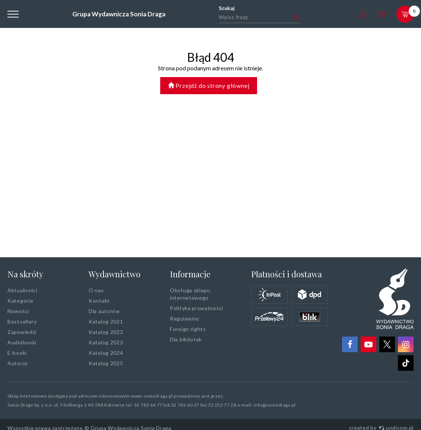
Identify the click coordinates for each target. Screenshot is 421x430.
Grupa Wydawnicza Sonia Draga (118, 14)
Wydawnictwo (114, 274)
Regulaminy (184, 318)
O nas (96, 290)
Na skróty (25, 274)
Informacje (190, 274)
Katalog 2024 (106, 353)
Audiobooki (22, 342)
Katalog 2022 (106, 332)
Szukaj (227, 8)
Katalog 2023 (106, 342)
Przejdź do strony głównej (209, 85)
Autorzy (17, 363)
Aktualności (22, 290)
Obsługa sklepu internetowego (190, 294)
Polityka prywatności (196, 308)
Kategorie (20, 300)
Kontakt (99, 300)
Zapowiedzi (22, 332)
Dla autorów (104, 311)
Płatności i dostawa (286, 274)
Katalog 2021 (106, 321)
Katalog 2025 (106, 363)
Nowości (18, 311)
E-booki (17, 353)
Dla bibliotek (186, 339)
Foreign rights (188, 329)
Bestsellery (22, 321)
